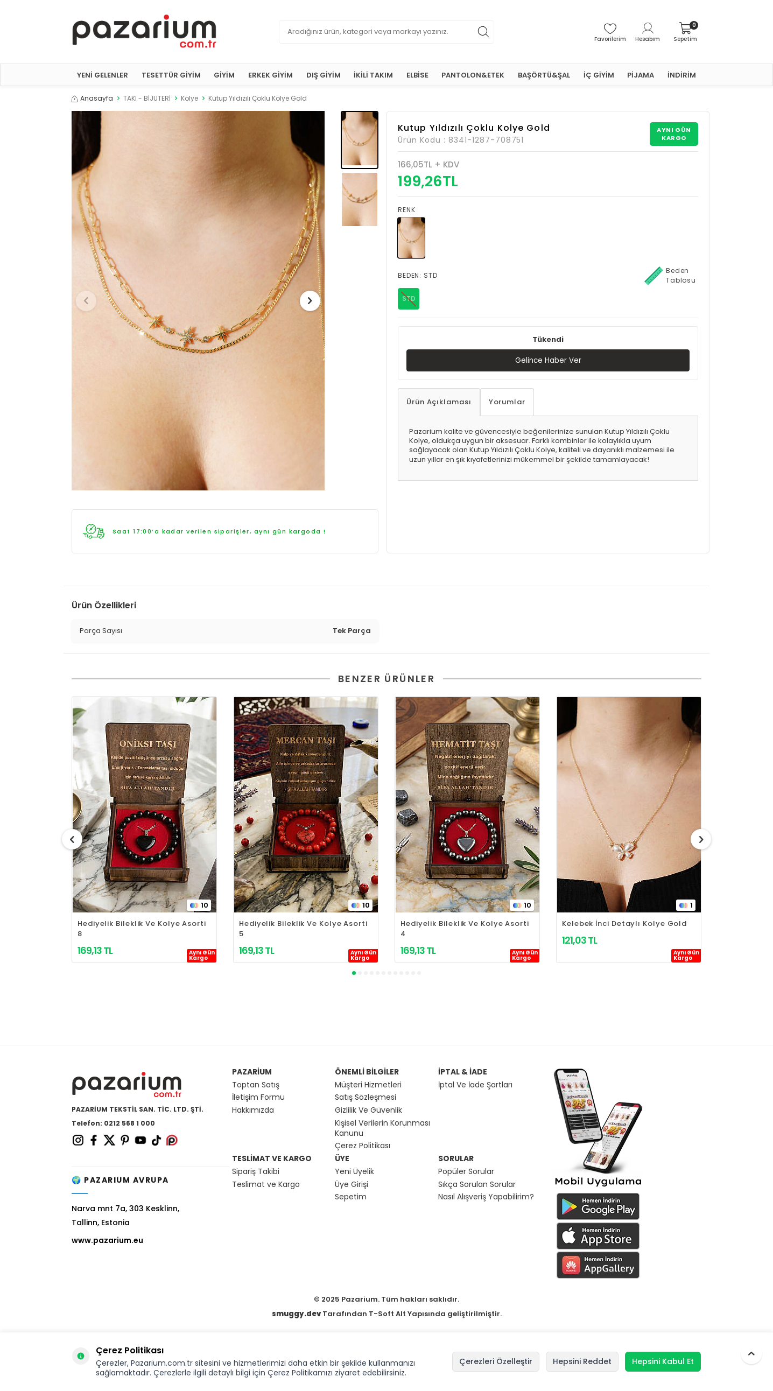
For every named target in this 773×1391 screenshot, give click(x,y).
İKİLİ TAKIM (373, 75)
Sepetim (351, 1197)
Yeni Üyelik (354, 1172)
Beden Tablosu (670, 275)
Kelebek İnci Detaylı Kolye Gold (624, 923)
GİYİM (224, 75)
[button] (90, 301)
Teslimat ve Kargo (266, 1184)
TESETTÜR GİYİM (171, 75)
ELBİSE (417, 75)
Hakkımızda (253, 1110)
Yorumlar (507, 402)
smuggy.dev (296, 1314)
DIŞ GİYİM (323, 75)
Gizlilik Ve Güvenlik (368, 1110)
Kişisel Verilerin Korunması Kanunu (382, 1128)
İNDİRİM (681, 75)
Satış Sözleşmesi (365, 1097)
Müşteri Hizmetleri (368, 1085)
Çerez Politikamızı (300, 1372)
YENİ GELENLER (102, 75)
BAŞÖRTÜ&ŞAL (544, 75)
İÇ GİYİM (599, 75)
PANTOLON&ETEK (472, 75)
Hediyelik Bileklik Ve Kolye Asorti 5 (303, 928)
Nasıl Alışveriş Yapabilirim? (486, 1197)
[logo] (144, 31)
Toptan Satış (255, 1085)
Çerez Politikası (362, 1146)
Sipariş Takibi (255, 1172)
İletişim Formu (258, 1097)
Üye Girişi (351, 1184)
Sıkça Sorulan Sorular (477, 1184)
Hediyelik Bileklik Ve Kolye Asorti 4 (464, 928)
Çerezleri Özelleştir (495, 1361)
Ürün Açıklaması (439, 402)
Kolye (189, 98)
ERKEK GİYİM (270, 75)
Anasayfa (92, 98)
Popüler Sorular (466, 1172)
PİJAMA (640, 75)
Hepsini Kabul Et (663, 1361)
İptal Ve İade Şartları (475, 1085)
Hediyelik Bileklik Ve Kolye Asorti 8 (142, 928)
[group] (198, 300)
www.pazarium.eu (107, 1240)
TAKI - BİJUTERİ (147, 98)
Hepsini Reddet (582, 1361)
